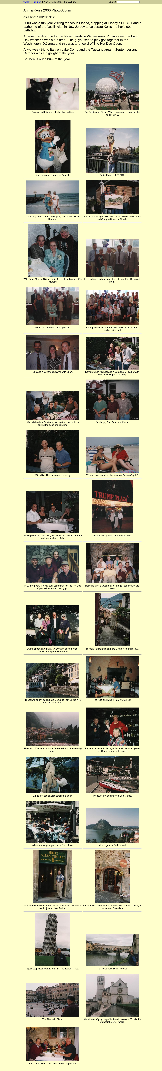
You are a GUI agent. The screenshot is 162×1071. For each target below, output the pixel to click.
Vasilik (26, 2)
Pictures (37, 2)
